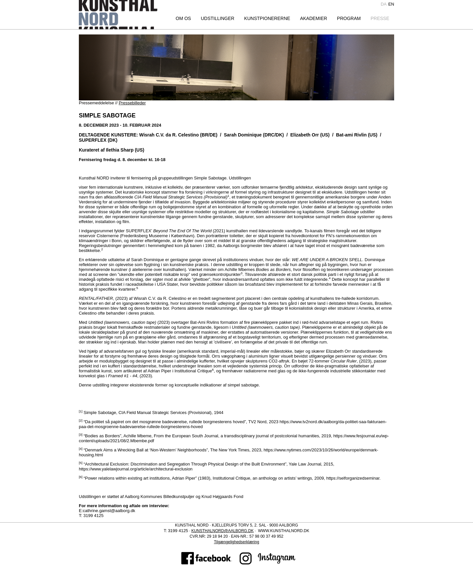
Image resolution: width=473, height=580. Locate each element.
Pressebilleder (132, 102)
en (391, 4)
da (384, 4)
